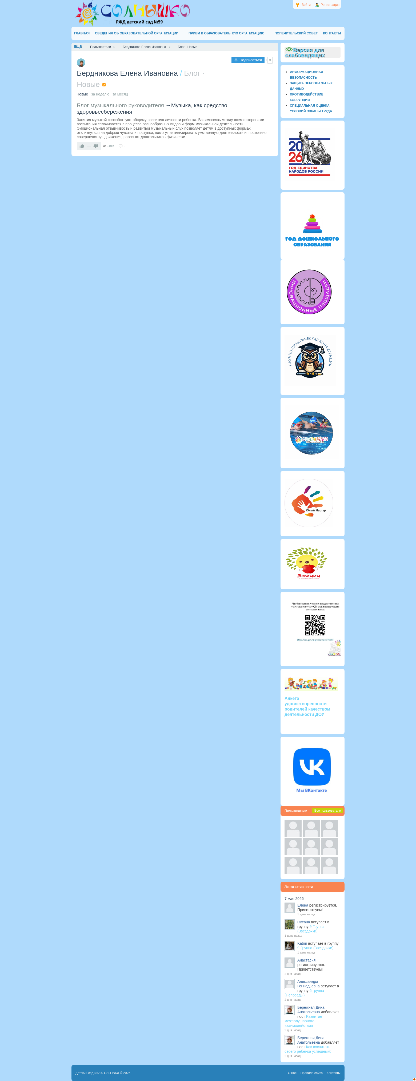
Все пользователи (327, 810)
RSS (104, 85)
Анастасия (306, 960)
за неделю (100, 94)
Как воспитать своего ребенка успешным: (308, 1049)
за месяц (120, 94)
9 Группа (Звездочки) (311, 928)
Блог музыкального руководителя (120, 105)
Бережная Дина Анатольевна (311, 1009)
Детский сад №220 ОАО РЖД (97, 1073)
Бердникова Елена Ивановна (127, 73)
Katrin (302, 943)
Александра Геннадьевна (308, 983)
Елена (302, 905)
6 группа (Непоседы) (304, 992)
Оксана (303, 922)
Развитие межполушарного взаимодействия (303, 1021)
